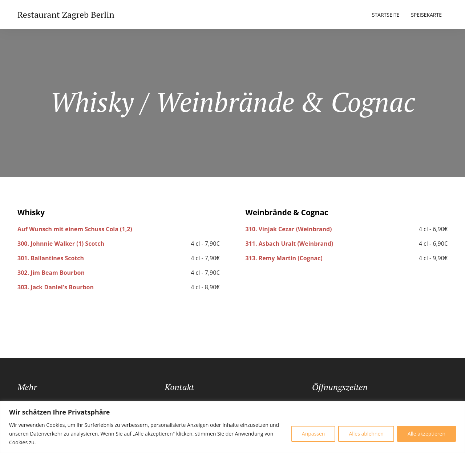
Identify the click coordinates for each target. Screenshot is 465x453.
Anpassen (313, 433)
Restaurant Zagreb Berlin (65, 14)
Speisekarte (426, 14)
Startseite (385, 14)
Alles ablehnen (366, 433)
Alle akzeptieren (426, 433)
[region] (232, 427)
